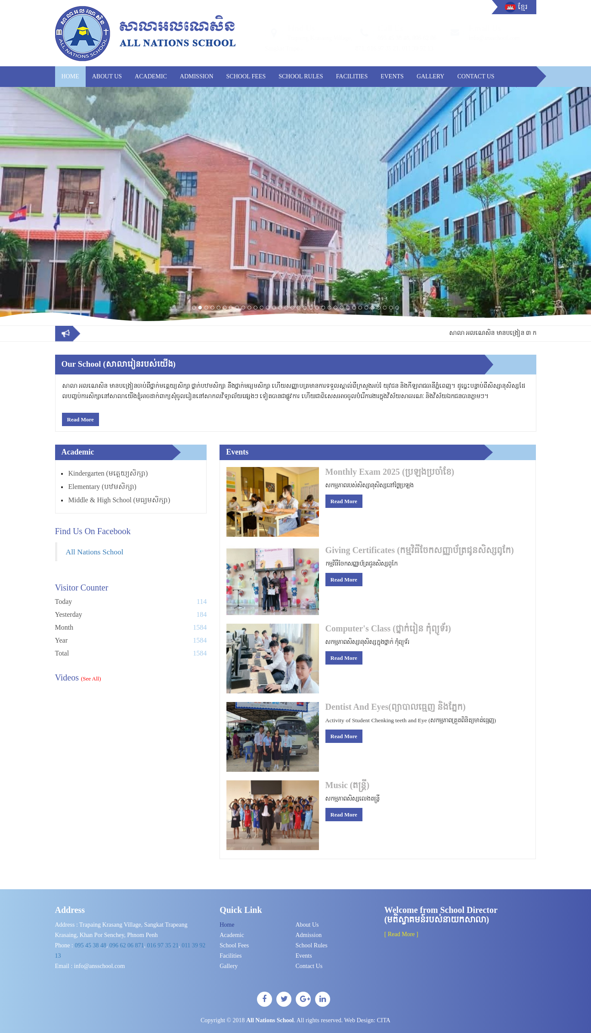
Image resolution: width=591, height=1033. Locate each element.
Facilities (352, 76)
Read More (80, 419)
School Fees (246, 76)
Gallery (431, 76)
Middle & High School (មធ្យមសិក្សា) (119, 500)
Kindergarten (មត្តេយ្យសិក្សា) (108, 473)
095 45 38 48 (90, 945)
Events (392, 76)
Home (70, 76)
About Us (107, 76)
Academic (151, 76)
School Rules (300, 76)
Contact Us (475, 76)
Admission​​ (197, 76)
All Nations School (95, 551)
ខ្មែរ (523, 7)
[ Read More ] (401, 934)
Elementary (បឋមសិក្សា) (102, 486)
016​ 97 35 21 (163, 945)
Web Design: (367, 1020)
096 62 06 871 (126, 945)
